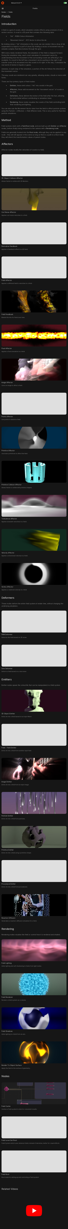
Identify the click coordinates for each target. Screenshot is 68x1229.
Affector (63, 126)
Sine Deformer (34, 657)
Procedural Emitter (34, 872)
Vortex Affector (34, 575)
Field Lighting (34, 951)
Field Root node (28, 126)
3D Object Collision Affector (34, 166)
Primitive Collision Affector (34, 473)
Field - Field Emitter (34, 736)
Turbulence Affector (34, 507)
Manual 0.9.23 (16, 3)
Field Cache (34, 1094)
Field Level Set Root (34, 1128)
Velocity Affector (34, 541)
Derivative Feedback (34, 234)
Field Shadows (34, 1019)
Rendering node (52, 128)
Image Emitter (34, 770)
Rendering (14, 102)
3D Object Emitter (34, 702)
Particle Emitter (34, 804)
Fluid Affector (34, 337)
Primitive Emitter (34, 838)
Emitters (13, 85)
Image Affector (34, 371)
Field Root (34, 1162)
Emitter (53, 126)
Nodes (4, 12)
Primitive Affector (34, 439)
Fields (11, 12)
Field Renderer (34, 985)
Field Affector (34, 268)
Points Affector (34, 405)
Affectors (13, 89)
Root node (34, 132)
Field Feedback (34, 303)
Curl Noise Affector (34, 200)
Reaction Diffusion (34, 906)
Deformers (14, 96)
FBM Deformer (34, 623)
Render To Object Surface (34, 1053)
